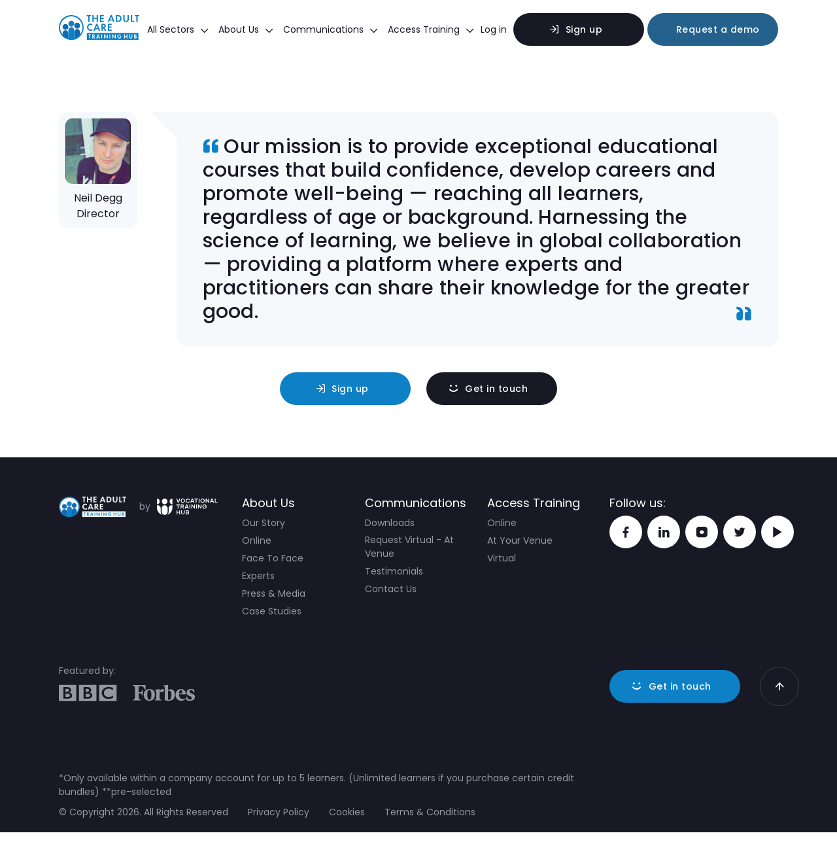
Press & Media (273, 593)
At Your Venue (520, 540)
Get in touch (496, 388)
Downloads (390, 522)
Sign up (584, 29)
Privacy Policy (278, 812)
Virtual (501, 558)
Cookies (347, 812)
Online (256, 540)
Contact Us (391, 588)
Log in (494, 29)
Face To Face (272, 558)
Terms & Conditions (429, 812)
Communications (330, 29)
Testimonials (394, 571)
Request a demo (718, 29)
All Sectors (178, 29)
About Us (245, 29)
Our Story (263, 522)
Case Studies (271, 611)
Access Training (431, 29)
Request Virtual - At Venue (409, 546)
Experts (258, 575)
